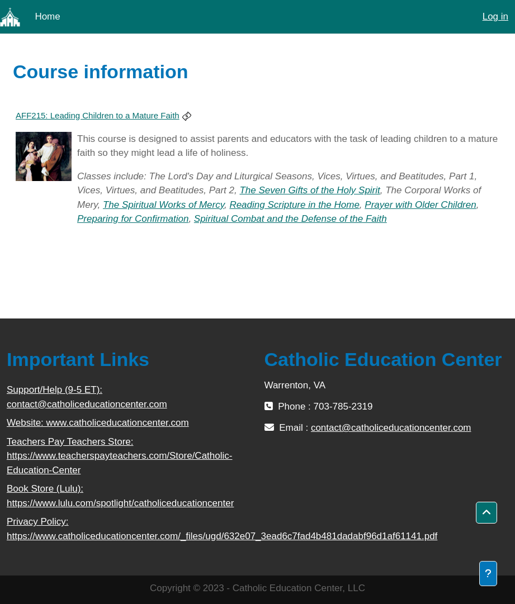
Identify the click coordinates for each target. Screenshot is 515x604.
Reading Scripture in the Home (294, 204)
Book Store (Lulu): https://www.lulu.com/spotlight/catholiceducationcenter (120, 495)
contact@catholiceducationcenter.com (391, 427)
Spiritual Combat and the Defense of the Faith (290, 218)
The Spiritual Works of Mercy (163, 204)
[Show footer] (488, 573)
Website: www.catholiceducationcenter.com (98, 422)
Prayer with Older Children (420, 204)
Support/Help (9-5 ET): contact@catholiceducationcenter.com (87, 397)
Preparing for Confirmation (132, 218)
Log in (495, 16)
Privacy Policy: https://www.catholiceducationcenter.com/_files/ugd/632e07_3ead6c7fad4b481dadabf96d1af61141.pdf (129, 528)
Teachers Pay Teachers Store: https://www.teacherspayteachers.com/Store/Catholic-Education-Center (119, 455)
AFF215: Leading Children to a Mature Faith (97, 115)
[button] (486, 513)
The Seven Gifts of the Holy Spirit (309, 190)
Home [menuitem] (47, 16)
